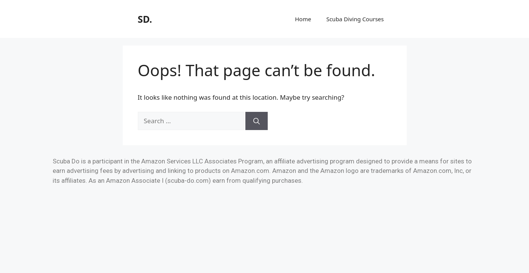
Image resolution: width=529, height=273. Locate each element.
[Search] (256, 121)
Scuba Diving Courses (355, 19)
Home (303, 19)
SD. (145, 19)
